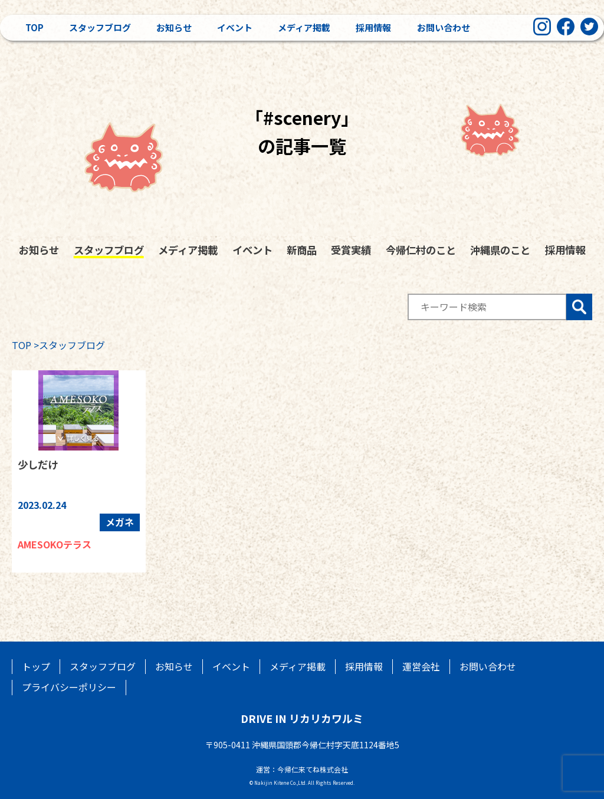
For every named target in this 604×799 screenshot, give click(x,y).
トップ (36, 666)
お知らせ (174, 27)
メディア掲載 (304, 27)
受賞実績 (351, 249)
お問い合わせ (443, 27)
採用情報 (373, 27)
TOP (21, 345)
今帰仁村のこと (421, 249)
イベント (234, 27)
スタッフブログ (100, 27)
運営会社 (421, 666)
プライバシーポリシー (69, 687)
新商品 (302, 249)
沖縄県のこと (500, 249)
